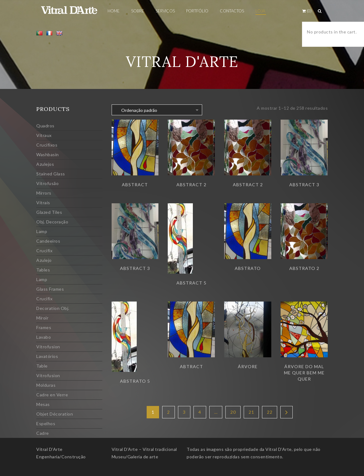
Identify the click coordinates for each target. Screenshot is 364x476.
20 (233, 412)
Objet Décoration (54, 413)
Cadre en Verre (52, 394)
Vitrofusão (47, 183)
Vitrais (43, 202)
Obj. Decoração (52, 221)
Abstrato (248, 268)
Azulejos (45, 164)
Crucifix (44, 250)
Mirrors (43, 193)
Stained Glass (50, 173)
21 (251, 412)
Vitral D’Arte (49, 449)
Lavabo (43, 337)
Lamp (41, 231)
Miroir (42, 317)
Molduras (45, 385)
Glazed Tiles (49, 212)
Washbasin (47, 154)
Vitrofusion (48, 346)
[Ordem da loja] (157, 109)
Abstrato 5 (135, 381)
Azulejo (44, 260)
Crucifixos (46, 145)
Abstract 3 (304, 184)
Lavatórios (47, 356)
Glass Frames (50, 289)
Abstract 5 (191, 282)
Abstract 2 (191, 184)
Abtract (191, 366)
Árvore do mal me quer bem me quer (304, 372)
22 (269, 412)
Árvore (248, 366)
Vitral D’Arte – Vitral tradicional (144, 449)
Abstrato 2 (304, 268)
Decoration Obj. (52, 308)
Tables (43, 269)
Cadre (42, 433)
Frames (43, 327)
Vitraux (44, 135)
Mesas (43, 404)
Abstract (135, 184)
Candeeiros (48, 241)
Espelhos (45, 423)
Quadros (45, 125)
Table (42, 365)
